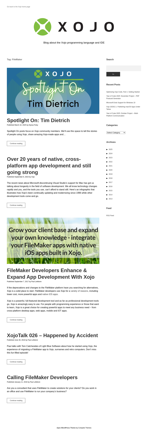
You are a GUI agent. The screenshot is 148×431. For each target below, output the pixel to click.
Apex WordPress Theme (66, 428)
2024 (110, 154)
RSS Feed (110, 216)
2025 (110, 149)
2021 (110, 166)
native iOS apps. (50, 294)
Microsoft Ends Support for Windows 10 (120, 103)
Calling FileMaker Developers (42, 377)
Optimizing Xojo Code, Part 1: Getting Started (123, 92)
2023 (110, 158)
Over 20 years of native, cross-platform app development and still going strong (49, 165)
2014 (110, 195)
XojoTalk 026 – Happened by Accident (52, 335)
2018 (110, 178)
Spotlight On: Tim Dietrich (53, 91)
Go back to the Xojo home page (18, 7)
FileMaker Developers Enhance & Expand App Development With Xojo (53, 241)
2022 (110, 162)
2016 (110, 186)
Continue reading (17, 144)
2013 (110, 199)
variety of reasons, (80, 291)
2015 (110, 191)
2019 (110, 174)
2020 (110, 170)
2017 (110, 182)
